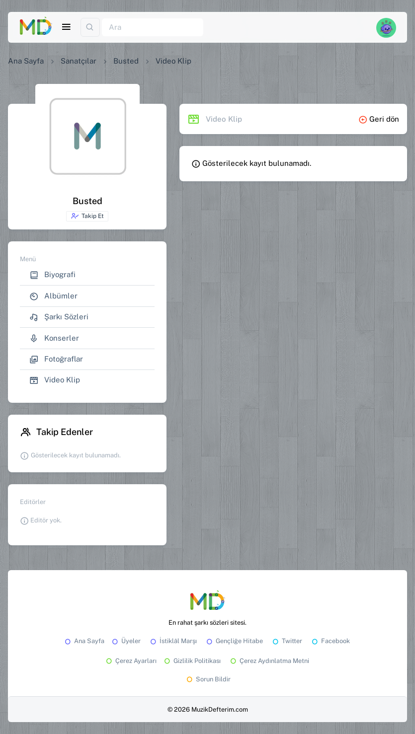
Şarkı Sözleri (58, 317)
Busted (126, 61)
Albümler (53, 296)
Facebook (330, 641)
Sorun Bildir (208, 679)
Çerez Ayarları (130, 660)
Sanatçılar (78, 61)
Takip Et (87, 216)
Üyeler (125, 641)
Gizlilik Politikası (192, 660)
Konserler (54, 338)
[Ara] (152, 27)
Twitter (286, 641)
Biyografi (52, 275)
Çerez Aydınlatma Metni (269, 660)
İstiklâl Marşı (173, 641)
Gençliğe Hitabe (234, 641)
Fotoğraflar (56, 359)
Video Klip (54, 380)
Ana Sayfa (26, 61)
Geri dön (378, 119)
